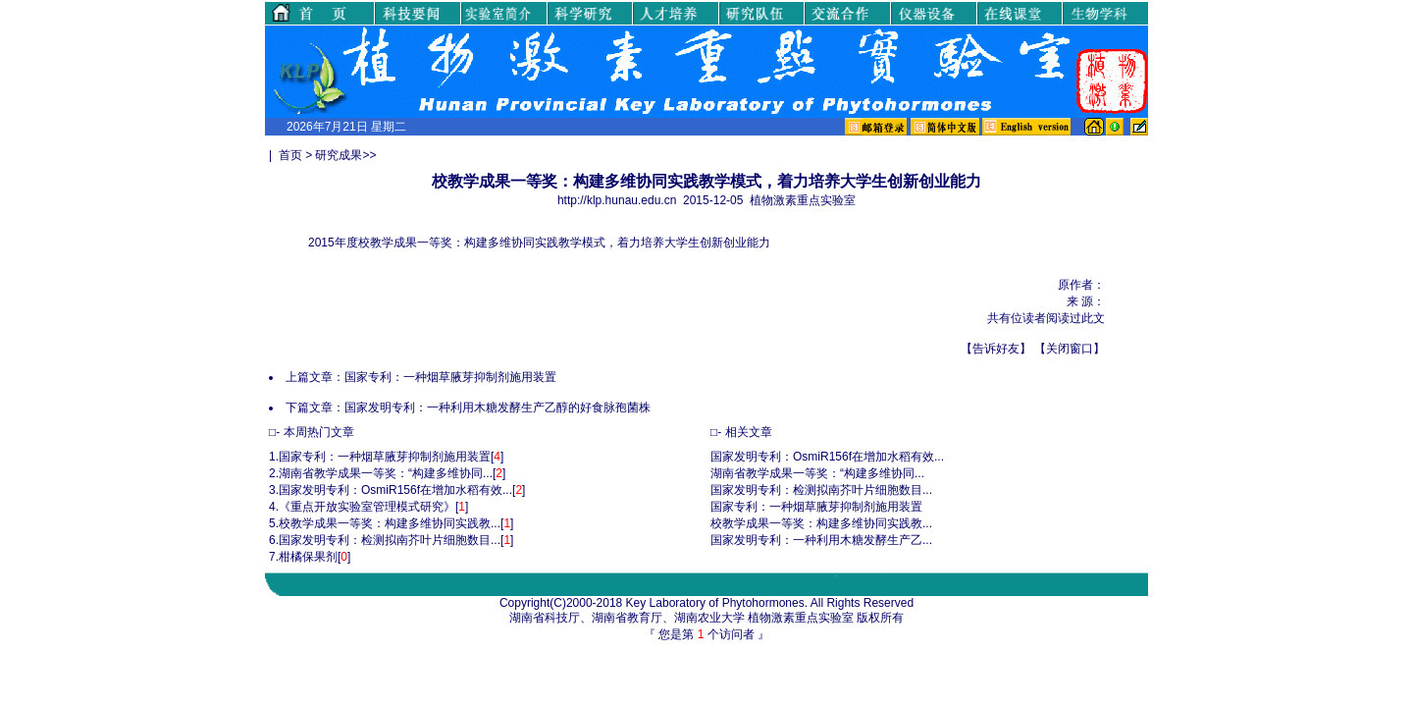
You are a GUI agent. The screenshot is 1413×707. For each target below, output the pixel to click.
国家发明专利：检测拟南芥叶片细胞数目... (389, 540)
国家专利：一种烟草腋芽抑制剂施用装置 (450, 377)
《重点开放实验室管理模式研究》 (367, 507)
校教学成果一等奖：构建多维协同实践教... (389, 523)
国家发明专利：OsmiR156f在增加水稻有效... (395, 490)
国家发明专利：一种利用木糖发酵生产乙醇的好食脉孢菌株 (497, 407)
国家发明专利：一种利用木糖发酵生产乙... (821, 540)
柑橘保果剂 (308, 557)
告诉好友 (996, 348)
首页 (290, 155)
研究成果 (338, 155)
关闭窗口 (1069, 348)
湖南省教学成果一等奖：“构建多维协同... (386, 473)
